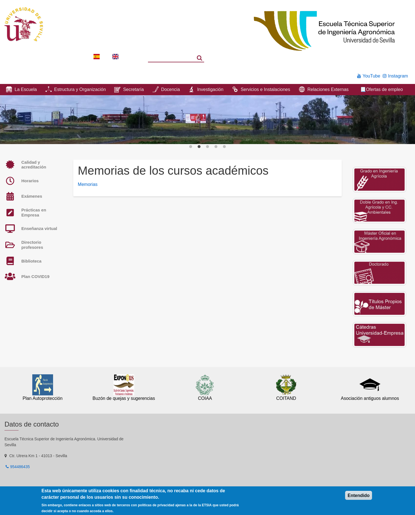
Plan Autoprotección (42, 398)
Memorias (87, 184)
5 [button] (224, 147)
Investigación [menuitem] (210, 89)
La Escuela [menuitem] (26, 89)
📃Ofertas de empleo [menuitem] (381, 89)
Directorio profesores (32, 245)
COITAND (286, 398)
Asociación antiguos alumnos (370, 398)
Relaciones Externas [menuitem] (328, 89)
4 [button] (216, 147)
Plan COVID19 (35, 276)
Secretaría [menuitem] (133, 89)
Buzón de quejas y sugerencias (124, 398)
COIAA (205, 398)
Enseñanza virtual (39, 228)
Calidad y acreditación (33, 165)
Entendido (359, 495)
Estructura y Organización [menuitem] (80, 89)
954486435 (20, 466)
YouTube (371, 76)
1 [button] (190, 147)
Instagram (398, 76)
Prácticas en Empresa (33, 212)
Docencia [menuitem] (170, 89)
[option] (207, 119)
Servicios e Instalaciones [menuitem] (265, 89)
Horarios (30, 180)
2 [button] (199, 147)
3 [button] (207, 147)
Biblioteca (31, 261)
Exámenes (31, 196)
